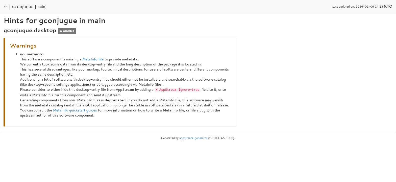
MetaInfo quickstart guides (75, 109)
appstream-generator (193, 138)
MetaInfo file (93, 59)
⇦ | (7, 6)
